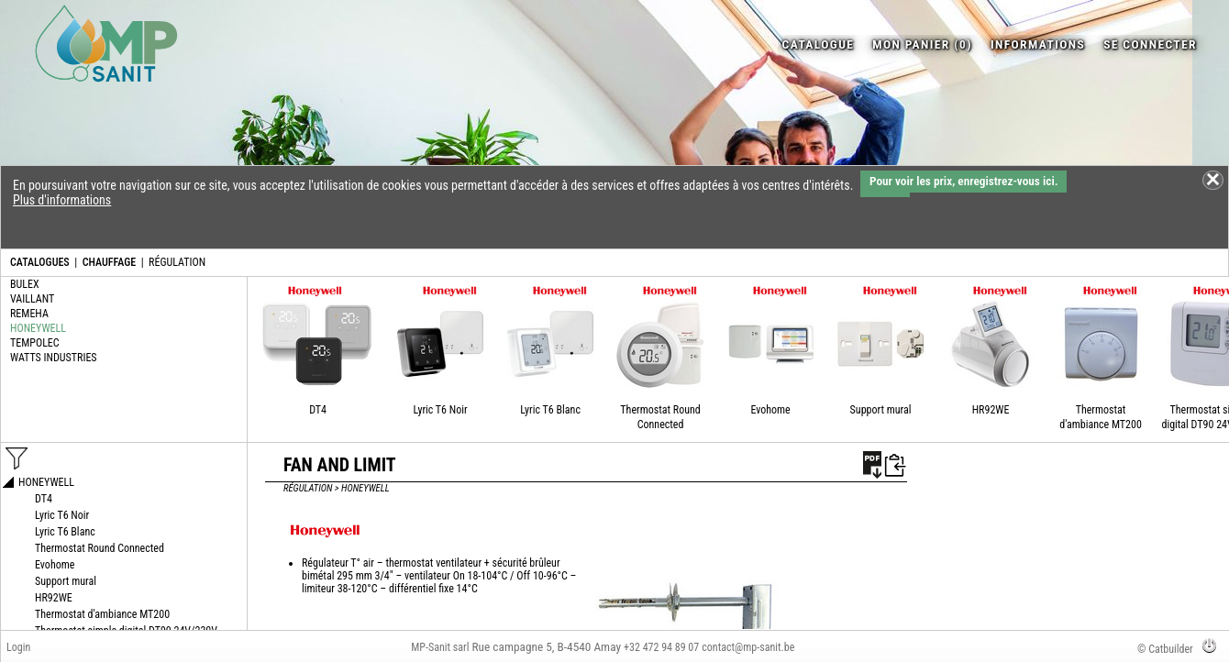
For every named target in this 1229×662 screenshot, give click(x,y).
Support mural (881, 409)
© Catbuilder (1165, 649)
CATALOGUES (40, 262)
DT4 (318, 409)
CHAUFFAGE (109, 262)
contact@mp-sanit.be (748, 647)
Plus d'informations (62, 200)
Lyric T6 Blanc (550, 409)
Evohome (770, 409)
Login (18, 647)
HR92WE (991, 409)
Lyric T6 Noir (440, 409)
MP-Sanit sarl (440, 647)
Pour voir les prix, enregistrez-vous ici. (963, 181)
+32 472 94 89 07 (661, 647)
